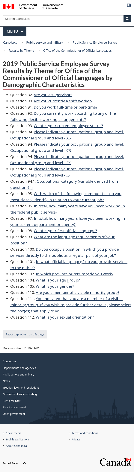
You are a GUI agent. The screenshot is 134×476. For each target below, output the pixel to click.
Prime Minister (12, 400)
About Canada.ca (16, 446)
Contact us (9, 361)
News (6, 381)
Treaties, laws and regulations (21, 387)
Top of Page (14, 463)
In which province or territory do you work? (74, 273)
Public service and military (45, 42)
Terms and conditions (85, 433)
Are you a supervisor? (53, 94)
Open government (14, 414)
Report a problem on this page (25, 334)
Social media (13, 433)
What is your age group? (58, 280)
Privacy (76, 439)
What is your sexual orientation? (65, 317)
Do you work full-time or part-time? (65, 107)
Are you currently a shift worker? (63, 101)
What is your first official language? (65, 230)
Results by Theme (21, 50)
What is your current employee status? (68, 125)
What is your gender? (55, 286)
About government (14, 407)
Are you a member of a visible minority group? (77, 292)
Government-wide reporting (20, 394)
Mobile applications (18, 439)
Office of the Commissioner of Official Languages (77, 50)
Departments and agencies (19, 368)
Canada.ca (10, 42)
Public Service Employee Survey (95, 42)
